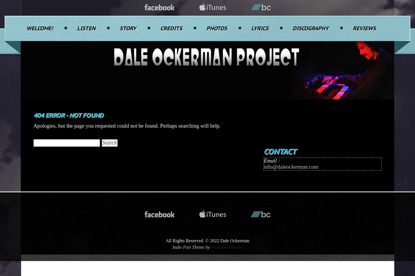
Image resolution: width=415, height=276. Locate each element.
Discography (311, 29)
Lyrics (259, 29)
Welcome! (39, 29)
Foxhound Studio (226, 247)
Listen (86, 29)
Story (128, 29)
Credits (171, 29)
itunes (212, 8)
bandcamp (261, 8)
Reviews (364, 29)
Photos (216, 29)
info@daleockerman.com (291, 167)
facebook (160, 8)
